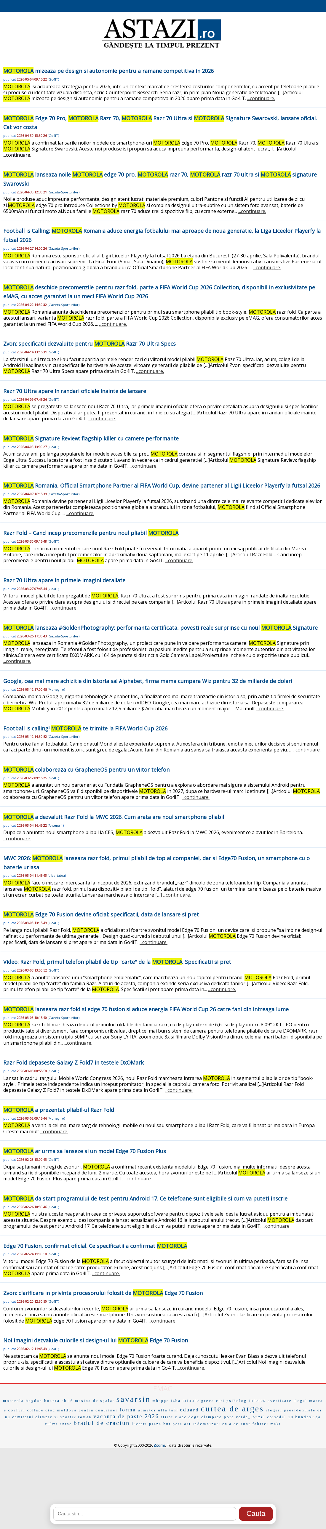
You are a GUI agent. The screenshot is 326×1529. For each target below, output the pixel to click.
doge (193, 1417)
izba (176, 1400)
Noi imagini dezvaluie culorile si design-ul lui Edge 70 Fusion (95, 1340)
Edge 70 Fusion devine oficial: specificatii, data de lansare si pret (101, 914)
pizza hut (160, 1423)
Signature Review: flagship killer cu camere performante (91, 438)
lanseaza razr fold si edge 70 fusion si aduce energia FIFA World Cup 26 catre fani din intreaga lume (146, 1009)
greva (207, 1400)
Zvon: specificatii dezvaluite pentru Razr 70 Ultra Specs (89, 343)
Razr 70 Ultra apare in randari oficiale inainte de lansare (74, 391)
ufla (162, 1410)
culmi (51, 1423)
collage (35, 1410)
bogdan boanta (43, 1400)
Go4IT (53, 79)
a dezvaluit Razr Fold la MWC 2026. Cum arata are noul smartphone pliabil (113, 816)
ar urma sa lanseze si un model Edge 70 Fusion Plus (84, 1151)
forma (128, 1410)
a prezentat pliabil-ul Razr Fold (58, 1109)
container (106, 1410)
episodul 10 (280, 1417)
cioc (50, 1410)
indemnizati (206, 1423)
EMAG (163, 1388)
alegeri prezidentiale (291, 1410)
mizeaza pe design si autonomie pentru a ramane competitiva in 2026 (108, 70)
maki (275, 1424)
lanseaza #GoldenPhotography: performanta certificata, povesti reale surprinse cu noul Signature (160, 627)
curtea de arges (232, 1408)
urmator (147, 1410)
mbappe (160, 1401)
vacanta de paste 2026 (126, 1416)
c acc (181, 1417)
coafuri (16, 1410)
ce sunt (242, 1423)
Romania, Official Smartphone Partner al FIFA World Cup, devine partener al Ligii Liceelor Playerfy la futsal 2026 (161, 485)
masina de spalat (95, 1400)
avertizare (280, 1400)
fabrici (260, 1423)
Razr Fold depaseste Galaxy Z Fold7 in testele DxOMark (73, 1062)
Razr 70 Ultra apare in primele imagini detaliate (64, 580)
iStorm (159, 1445)
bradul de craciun (102, 1423)
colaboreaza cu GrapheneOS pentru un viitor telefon (86, 769)
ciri (220, 1400)
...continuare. (261, 98)
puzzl (259, 1417)
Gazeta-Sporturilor (64, 192)
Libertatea (57, 875)
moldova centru (75, 1410)
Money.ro (56, 689)
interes (257, 1400)
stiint (167, 1417)
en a (227, 1424)
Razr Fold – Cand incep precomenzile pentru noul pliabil (90, 532)
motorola (13, 1400)
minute (191, 1400)
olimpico (211, 1417)
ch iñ (67, 1401)
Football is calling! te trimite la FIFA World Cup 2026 (85, 728)
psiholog (236, 1400)
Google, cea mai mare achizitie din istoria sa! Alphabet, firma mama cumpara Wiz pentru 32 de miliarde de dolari (147, 681)
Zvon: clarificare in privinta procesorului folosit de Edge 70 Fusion (103, 1292)
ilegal (300, 1400)
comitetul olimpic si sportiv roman (52, 1417)
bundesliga (308, 1417)
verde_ (243, 1417)
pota (229, 1417)
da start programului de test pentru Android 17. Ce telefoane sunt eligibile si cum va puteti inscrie (145, 1198)
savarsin (133, 1399)
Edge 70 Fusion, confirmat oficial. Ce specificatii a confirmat (95, 1245)
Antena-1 (56, 825)
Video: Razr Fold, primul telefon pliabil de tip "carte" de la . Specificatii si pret (117, 961)
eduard (189, 1410)
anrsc (66, 1424)
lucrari (139, 1424)
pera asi (182, 1424)
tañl (174, 1410)
